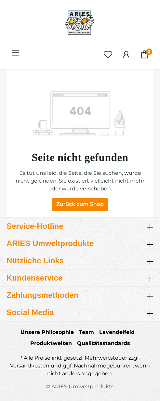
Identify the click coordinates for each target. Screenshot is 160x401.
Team (86, 332)
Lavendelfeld (117, 332)
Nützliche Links (35, 260)
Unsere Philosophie (47, 332)
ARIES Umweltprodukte (50, 243)
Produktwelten (51, 343)
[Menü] (16, 53)
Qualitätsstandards (103, 343)
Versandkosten (29, 366)
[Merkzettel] (108, 54)
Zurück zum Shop (80, 204)
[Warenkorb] (144, 54)
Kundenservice (34, 277)
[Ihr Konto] (126, 54)
